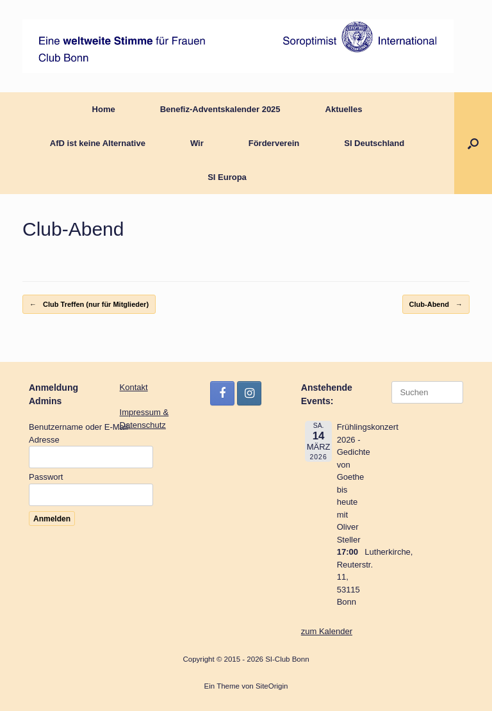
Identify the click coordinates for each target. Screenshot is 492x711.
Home (103, 109)
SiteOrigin (272, 686)
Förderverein (274, 143)
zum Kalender (326, 631)
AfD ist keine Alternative (97, 143)
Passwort (46, 477)
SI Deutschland (374, 143)
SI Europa (227, 177)
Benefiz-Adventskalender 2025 (220, 109)
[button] (473, 143)
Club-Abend (436, 304)
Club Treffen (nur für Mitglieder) (89, 304)
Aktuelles (344, 109)
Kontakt (134, 387)
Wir (197, 143)
